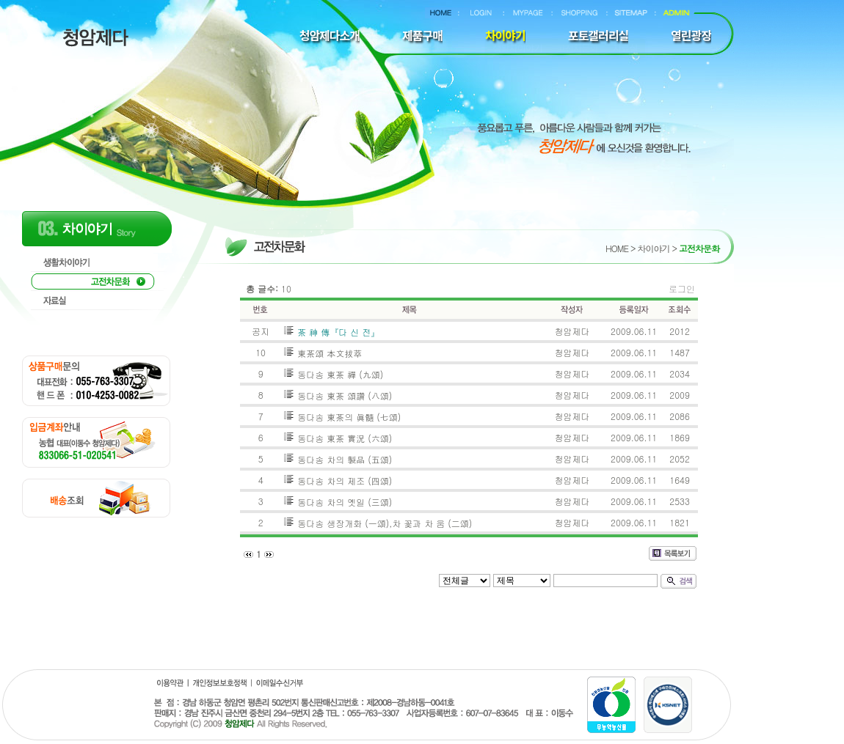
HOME (616, 248)
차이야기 (653, 248)
